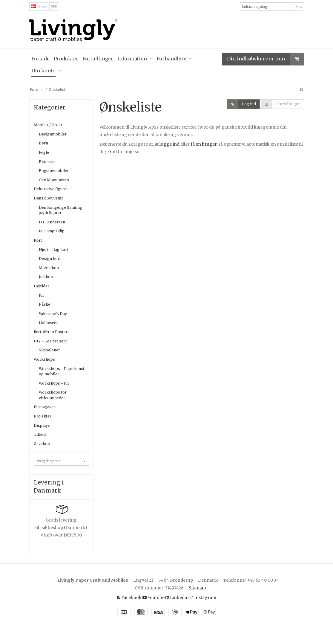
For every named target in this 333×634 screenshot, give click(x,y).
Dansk (39, 6)
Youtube (153, 597)
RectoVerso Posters (52, 332)
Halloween (49, 323)
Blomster (47, 161)
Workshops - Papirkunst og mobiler (62, 371)
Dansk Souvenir (48, 198)
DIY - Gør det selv (50, 341)
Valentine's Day (53, 313)
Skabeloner (49, 350)
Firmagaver (44, 407)
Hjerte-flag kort (53, 249)
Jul (41, 295)
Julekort (46, 277)
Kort (38, 240)
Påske (44, 304)
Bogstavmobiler (54, 170)
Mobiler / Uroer (48, 125)
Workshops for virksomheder (53, 395)
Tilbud (40, 434)
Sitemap (197, 588)
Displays (42, 425)
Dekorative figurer (51, 189)
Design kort (50, 258)
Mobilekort (49, 268)
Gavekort (42, 443)
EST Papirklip (52, 231)
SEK (54, 6)
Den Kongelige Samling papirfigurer (60, 210)
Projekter (42, 416)
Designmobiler (53, 134)
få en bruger (204, 144)
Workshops (44, 359)
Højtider (41, 286)
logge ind (169, 144)
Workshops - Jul (54, 383)
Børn (43, 143)
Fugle (44, 152)
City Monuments (54, 180)
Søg (298, 6)
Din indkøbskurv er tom (265, 59)
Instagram (203, 597)
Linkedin (177, 597)
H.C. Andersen (52, 222)
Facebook (129, 597)
